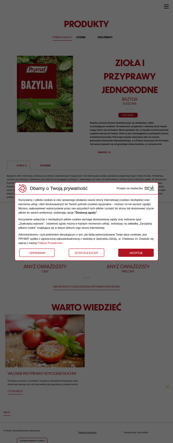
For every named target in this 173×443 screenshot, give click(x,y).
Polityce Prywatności (50, 243)
